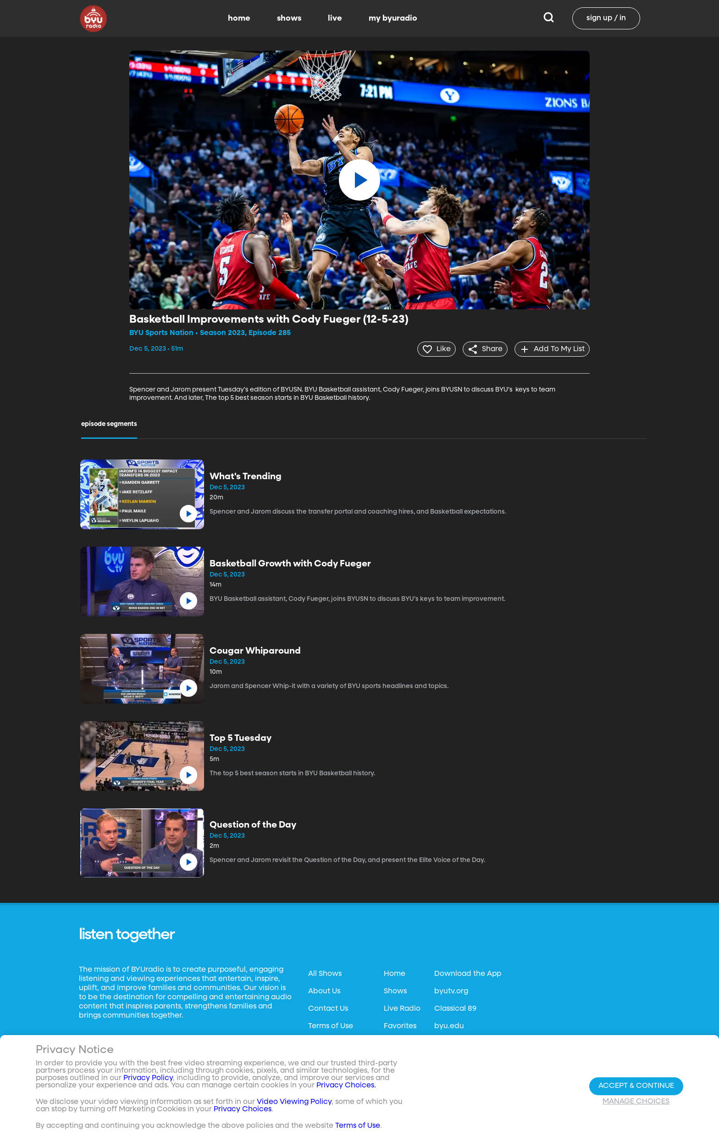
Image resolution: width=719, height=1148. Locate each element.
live (335, 18)
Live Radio (402, 1008)
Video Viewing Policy (294, 1102)
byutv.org (451, 990)
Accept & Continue (636, 1086)
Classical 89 (455, 1008)
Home (394, 973)
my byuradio (393, 18)
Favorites (400, 1025)
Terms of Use (330, 1025)
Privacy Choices (242, 1109)
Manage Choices (636, 1101)
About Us (324, 990)
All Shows (325, 973)
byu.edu (449, 1025)
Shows (395, 990)
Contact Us (328, 1008)
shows (289, 18)
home (239, 18)
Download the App (467, 973)
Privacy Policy (148, 1078)
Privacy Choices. (346, 1085)
